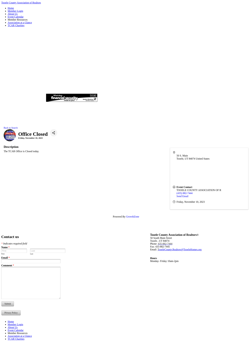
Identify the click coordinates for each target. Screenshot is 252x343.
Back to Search (11, 127)
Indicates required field (14, 243)
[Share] (53, 132)
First (2, 254)
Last (31, 254)
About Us (13, 14)
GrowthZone (132, 216)
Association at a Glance (20, 22)
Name (5, 247)
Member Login (15, 11)
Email (5, 257)
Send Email (182, 196)
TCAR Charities (16, 25)
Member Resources (18, 19)
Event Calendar (16, 16)
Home (11, 8)
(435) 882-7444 (184, 193)
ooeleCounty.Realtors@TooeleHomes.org (180, 249)
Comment (7, 265)
